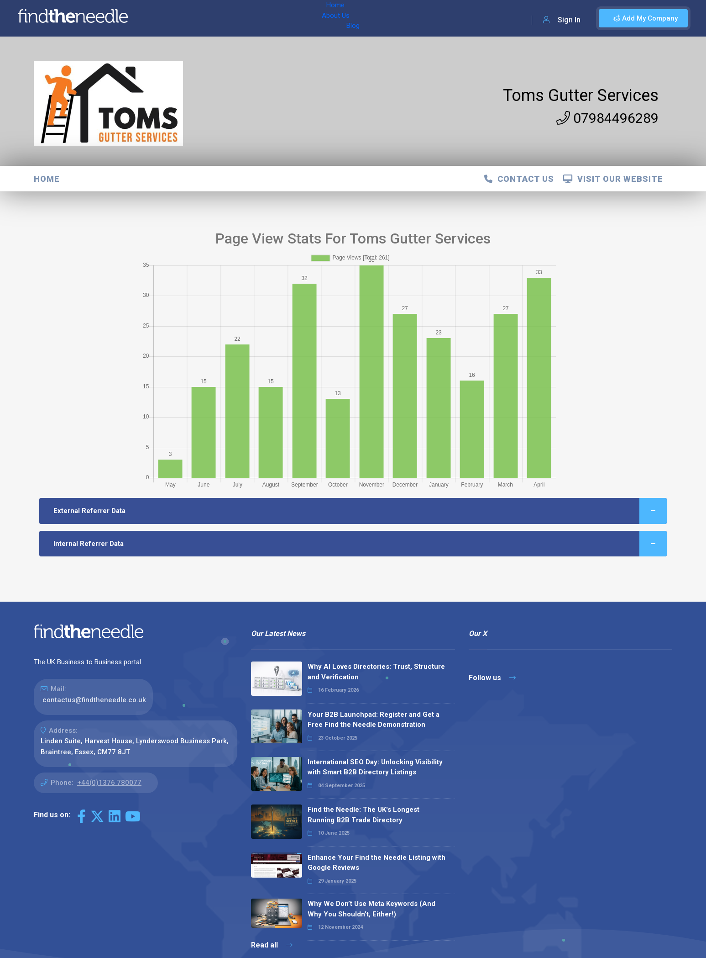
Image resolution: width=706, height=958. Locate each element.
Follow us (492, 677)
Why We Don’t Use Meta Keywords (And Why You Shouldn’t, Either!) (371, 909)
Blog (227, 18)
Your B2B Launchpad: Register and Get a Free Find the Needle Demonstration (373, 719)
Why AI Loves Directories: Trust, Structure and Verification (376, 671)
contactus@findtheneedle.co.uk (94, 700)
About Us (195, 18)
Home (161, 18)
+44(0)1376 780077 (109, 782)
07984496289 (607, 118)
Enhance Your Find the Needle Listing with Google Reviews (376, 862)
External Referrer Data (360, 511)
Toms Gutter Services (581, 95)
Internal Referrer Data (360, 544)
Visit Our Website (613, 179)
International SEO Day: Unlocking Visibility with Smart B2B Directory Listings (375, 767)
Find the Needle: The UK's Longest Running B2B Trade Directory (363, 814)
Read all (272, 945)
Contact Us (519, 179)
